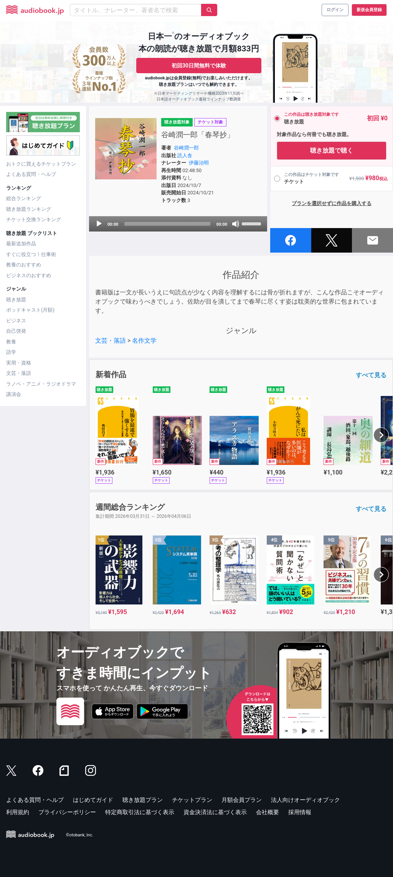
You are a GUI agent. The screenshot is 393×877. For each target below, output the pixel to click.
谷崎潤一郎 (186, 148)
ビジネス (16, 321)
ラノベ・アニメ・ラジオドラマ (41, 384)
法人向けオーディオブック (305, 800)
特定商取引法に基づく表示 (139, 812)
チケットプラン (192, 800)
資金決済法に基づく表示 (215, 812)
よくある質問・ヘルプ (31, 174)
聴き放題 (16, 299)
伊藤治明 (199, 163)
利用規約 (17, 812)
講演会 (13, 394)
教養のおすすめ (23, 265)
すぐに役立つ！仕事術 (31, 254)
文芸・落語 (18, 373)
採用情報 (299, 812)
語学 (11, 352)
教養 (11, 342)
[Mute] (235, 224)
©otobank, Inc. (79, 835)
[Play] (99, 224)
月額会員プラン (241, 800)
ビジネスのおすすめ (28, 275)
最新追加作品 (21, 243)
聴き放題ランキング (28, 209)
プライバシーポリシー (67, 812)
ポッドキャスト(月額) (30, 310)
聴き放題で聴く (331, 150)
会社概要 (267, 812)
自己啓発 (16, 331)
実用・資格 (18, 363)
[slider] (167, 224)
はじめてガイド (93, 800)
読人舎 (184, 155)
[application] (178, 224)
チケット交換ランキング (33, 219)
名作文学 (144, 340)
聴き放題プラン (142, 800)
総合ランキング (23, 198)
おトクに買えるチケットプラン (41, 164)
